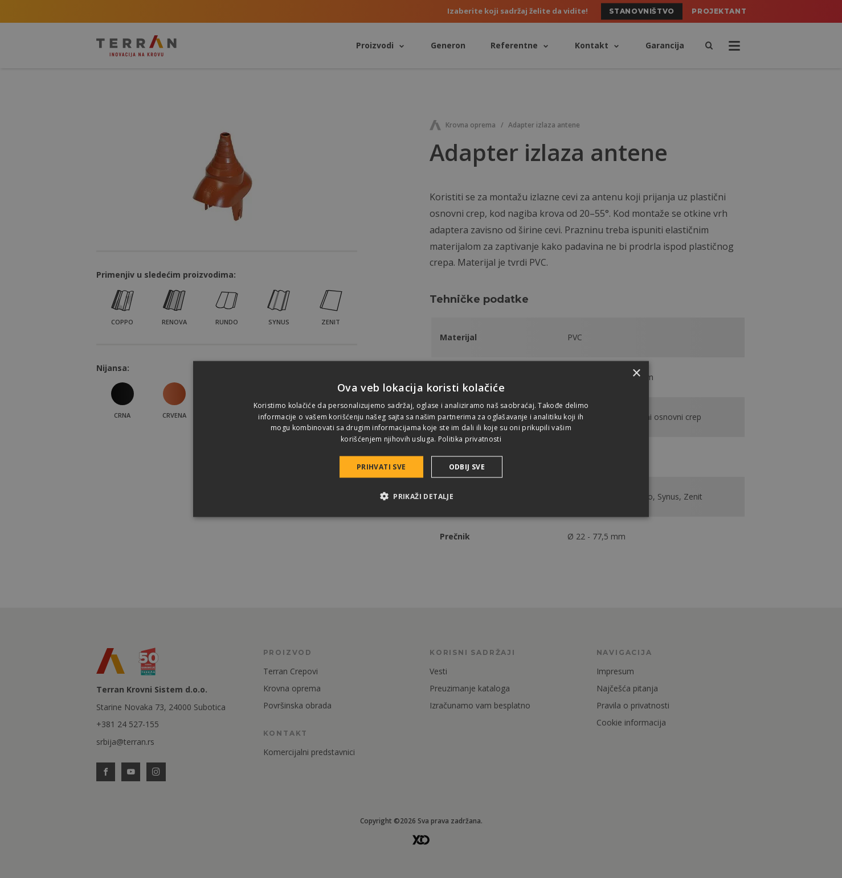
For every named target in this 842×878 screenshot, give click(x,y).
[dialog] (421, 439)
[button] (421, 496)
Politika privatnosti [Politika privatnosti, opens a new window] (469, 439)
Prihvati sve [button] (381, 467)
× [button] (636, 373)
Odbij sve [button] (467, 467)
